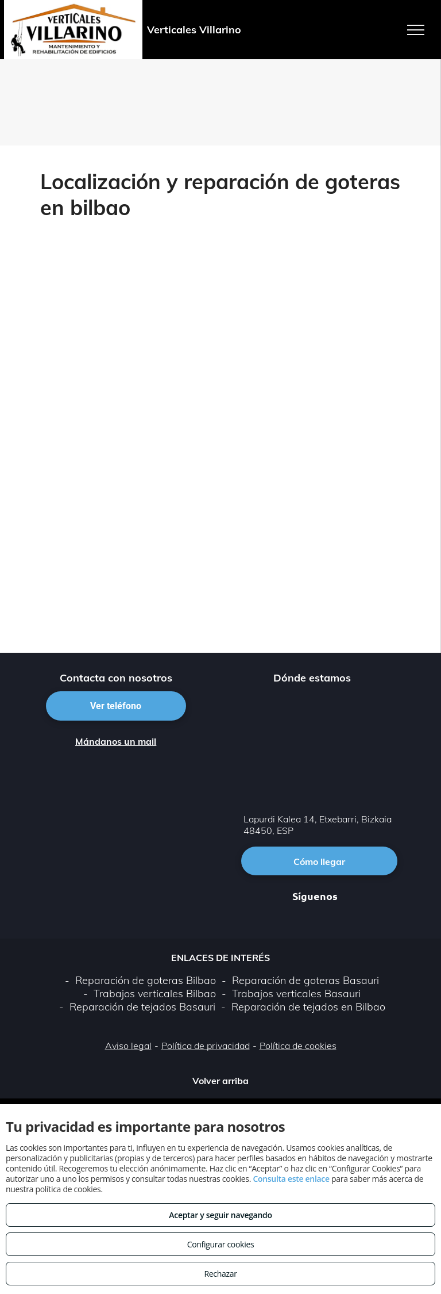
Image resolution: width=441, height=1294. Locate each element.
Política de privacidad (205, 1045)
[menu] (416, 30)
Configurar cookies (220, 1244)
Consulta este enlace (291, 1178)
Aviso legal (128, 1045)
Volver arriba (220, 1080)
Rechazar (220, 1273)
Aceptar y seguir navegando (220, 1214)
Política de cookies (298, 1045)
